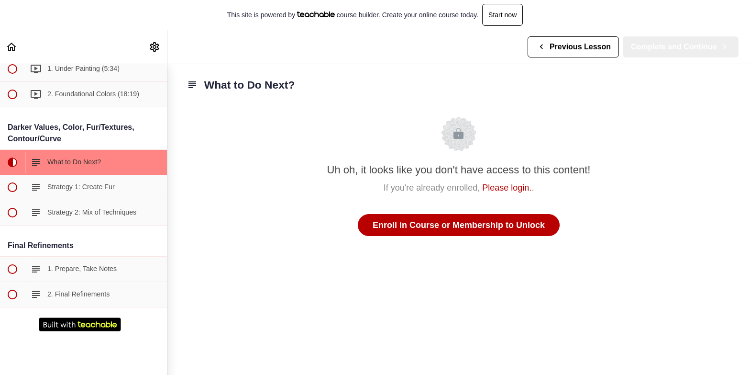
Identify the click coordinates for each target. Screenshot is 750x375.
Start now (502, 15)
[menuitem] (155, 47)
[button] (12, 47)
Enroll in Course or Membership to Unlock (459, 225)
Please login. (506, 188)
